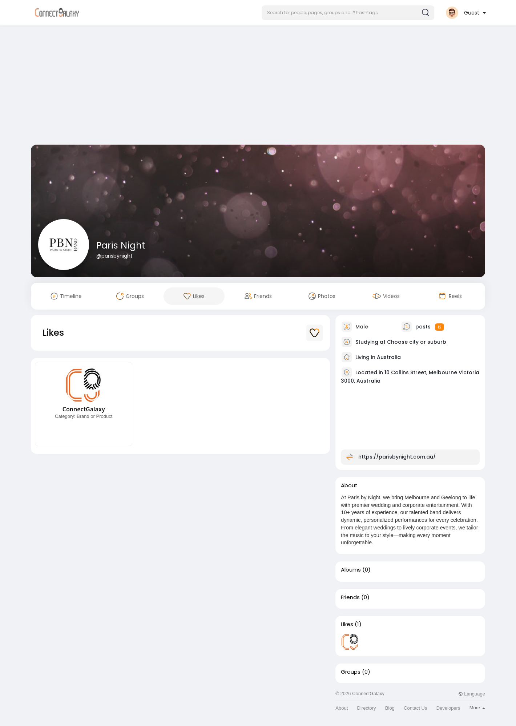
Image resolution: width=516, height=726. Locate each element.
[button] (348, 12)
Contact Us (415, 708)
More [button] (477, 707)
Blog (390, 708)
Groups (350, 672)
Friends (350, 597)
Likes (347, 624)
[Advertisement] (258, 86)
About (341, 708)
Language (471, 693)
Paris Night (120, 245)
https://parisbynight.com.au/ (397, 456)
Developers (448, 708)
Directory (366, 708)
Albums (351, 570)
